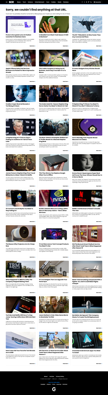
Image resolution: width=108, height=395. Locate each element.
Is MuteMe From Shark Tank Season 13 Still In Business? (53, 36)
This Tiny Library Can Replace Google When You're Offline (52, 174)
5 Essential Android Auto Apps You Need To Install (86, 351)
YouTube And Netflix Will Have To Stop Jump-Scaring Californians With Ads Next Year (20, 317)
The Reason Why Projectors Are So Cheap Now (20, 245)
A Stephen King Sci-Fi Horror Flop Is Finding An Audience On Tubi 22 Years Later (19, 139)
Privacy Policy (60, 376)
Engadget (43, 384)
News (19, 2)
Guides (53, 2)
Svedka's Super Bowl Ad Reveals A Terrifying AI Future (18, 105)
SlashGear (65, 384)
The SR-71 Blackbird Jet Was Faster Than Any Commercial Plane (86, 36)
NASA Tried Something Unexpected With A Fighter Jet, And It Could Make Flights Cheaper (87, 281)
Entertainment (39, 2)
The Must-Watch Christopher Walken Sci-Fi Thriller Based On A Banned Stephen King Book (53, 139)
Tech (24, 2)
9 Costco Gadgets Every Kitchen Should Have (86, 69)
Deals (59, 2)
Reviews (66, 2)
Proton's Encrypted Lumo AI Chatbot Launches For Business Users (18, 36)
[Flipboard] (88, 2)
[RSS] (91, 2)
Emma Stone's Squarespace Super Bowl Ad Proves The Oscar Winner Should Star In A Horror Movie (87, 175)
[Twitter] (84, 2)
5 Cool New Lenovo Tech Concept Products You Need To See (54, 245)
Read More (32, 46)
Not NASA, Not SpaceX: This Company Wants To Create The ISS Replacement (85, 316)
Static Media (47, 379)
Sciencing (58, 384)
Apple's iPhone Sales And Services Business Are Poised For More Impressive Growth (20, 70)
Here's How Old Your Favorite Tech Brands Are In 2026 (20, 351)
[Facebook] (82, 2)
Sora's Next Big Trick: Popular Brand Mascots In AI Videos (84, 138)
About (46, 376)
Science (30, 2)
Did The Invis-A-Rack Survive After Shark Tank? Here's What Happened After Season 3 (53, 352)
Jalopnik (49, 384)
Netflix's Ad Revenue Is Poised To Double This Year (86, 209)
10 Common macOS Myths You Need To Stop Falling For (19, 209)
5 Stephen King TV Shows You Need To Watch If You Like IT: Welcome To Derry (85, 105)
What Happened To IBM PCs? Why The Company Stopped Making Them (19, 280)
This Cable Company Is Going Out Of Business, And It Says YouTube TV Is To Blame (52, 70)
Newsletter (97, 2)
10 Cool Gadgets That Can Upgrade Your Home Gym (53, 280)
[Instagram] (86, 2)
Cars (47, 2)
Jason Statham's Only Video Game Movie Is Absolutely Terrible (53, 316)
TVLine (53, 384)
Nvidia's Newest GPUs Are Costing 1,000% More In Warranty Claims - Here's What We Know (53, 210)
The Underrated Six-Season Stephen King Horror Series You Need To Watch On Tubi (53, 105)
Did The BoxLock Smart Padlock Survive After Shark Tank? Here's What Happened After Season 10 (86, 246)
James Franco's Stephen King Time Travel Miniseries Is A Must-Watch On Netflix (20, 174)
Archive (52, 376)
